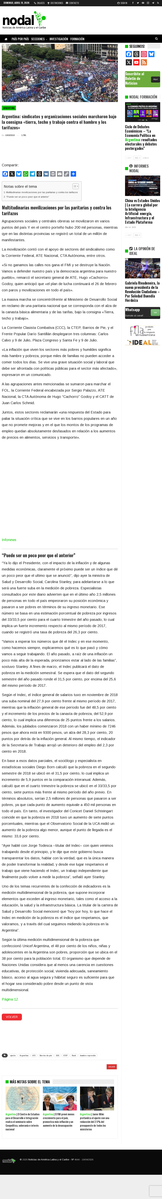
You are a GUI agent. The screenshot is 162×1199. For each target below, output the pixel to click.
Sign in (122, 3)
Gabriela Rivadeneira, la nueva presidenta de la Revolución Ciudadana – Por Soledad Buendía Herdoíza (142, 291)
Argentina (9, 108)
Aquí (155, 79)
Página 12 (10, 999)
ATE (34, 1055)
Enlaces (39, 3)
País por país (20, 39)
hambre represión (88, 1055)
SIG (137, 158)
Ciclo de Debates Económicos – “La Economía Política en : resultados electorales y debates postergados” (141, 137)
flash (74, 1055)
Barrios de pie (46, 1055)
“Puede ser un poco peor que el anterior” (27, 196)
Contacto (72, 3)
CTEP (65, 1055)
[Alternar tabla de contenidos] (74, 186)
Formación (77, 39)
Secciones (38, 39)
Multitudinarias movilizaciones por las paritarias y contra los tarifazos (42, 192)
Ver (155, 312)
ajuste (13, 1055)
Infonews (9, 540)
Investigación (59, 39)
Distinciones (55, 3)
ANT (129, 158)
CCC (57, 1055)
